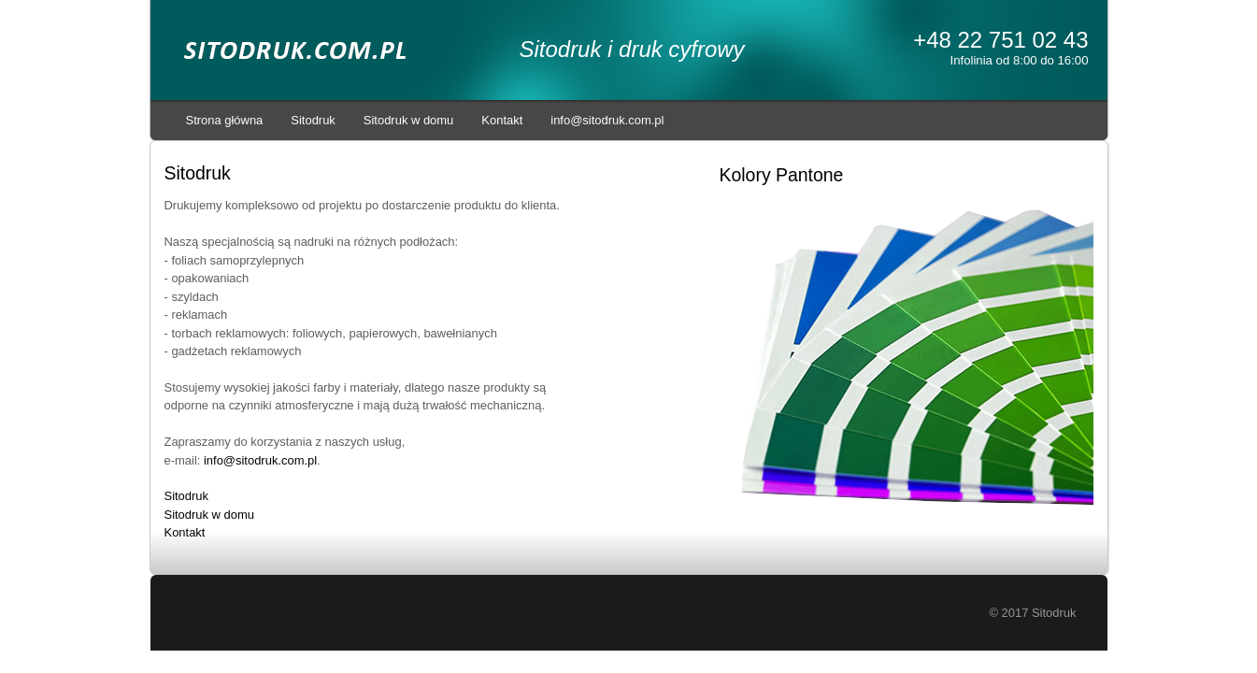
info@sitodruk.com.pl (607, 120)
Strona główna (225, 120)
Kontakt (501, 120)
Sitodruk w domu (408, 120)
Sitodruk (313, 120)
